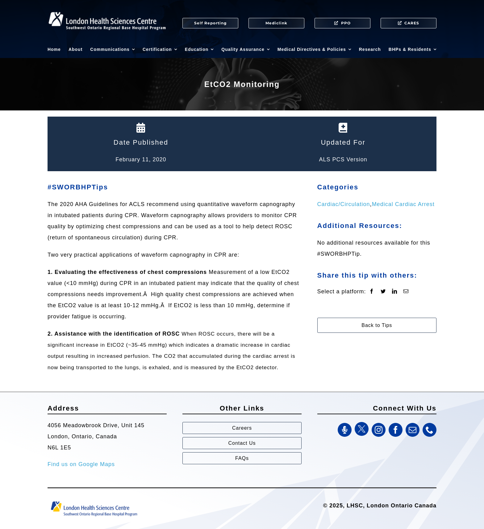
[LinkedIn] (394, 291)
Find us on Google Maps (81, 464)
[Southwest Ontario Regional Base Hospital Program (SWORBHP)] (94, 501)
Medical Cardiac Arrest (403, 204)
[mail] (412, 430)
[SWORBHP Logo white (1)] (107, 9)
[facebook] (396, 430)
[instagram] (379, 430)
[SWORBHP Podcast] (345, 430)
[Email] (406, 291)
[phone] (429, 430)
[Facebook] (372, 291)
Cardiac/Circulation (343, 204)
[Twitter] (383, 291)
